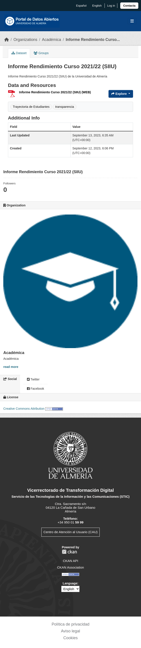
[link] (129, 5)
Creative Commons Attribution (23, 408)
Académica (51, 39)
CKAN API (70, 561)
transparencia (64, 106)
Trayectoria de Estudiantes (31, 106)
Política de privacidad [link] (70, 624)
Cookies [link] (70, 638)
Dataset (19, 53)
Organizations (25, 39)
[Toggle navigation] (132, 21)
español (81, 5)
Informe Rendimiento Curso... (93, 39)
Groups (41, 53)
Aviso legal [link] (70, 631)
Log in (111, 5)
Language (70, 583)
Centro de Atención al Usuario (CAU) (70, 532)
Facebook (35, 388)
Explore (119, 93)
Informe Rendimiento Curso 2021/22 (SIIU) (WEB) (55, 92)
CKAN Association (70, 567)
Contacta (129, 5)
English (97, 5)
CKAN (69, 551)
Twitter (33, 379)
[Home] (6, 39)
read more (10, 367)
